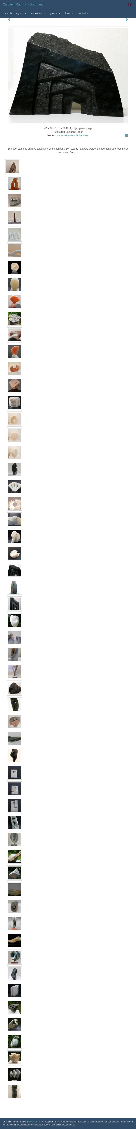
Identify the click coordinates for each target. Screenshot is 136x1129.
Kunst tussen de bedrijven (75, 135)
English (130, 5)
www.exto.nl (34, 1122)
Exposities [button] (38, 13)
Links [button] (69, 13)
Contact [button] (83, 13)
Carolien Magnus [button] (15, 13)
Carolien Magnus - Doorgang (23, 4)
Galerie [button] (55, 13)
